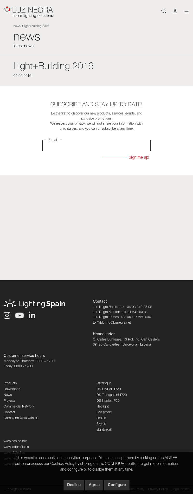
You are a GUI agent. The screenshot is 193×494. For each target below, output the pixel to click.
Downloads (12, 389)
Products (10, 383)
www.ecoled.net (15, 441)
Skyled (101, 424)
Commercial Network (19, 406)
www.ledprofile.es (16, 447)
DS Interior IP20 (108, 401)
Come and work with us (21, 418)
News (16, 26)
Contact (9, 412)
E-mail (53, 140)
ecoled (101, 418)
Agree (94, 485)
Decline (74, 485)
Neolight (102, 406)
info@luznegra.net (118, 323)
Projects (9, 401)
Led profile (104, 412)
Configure (117, 485)
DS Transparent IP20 (111, 395)
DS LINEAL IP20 (108, 389)
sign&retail (104, 430)
